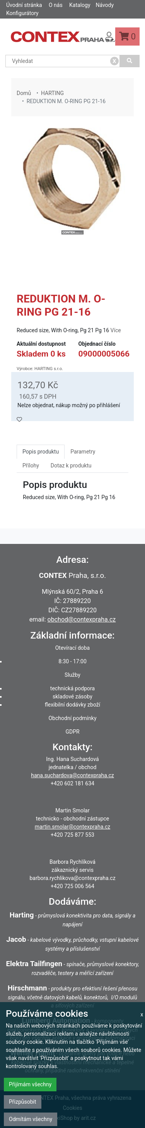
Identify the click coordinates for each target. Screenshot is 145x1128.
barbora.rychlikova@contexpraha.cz (72, 878)
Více (116, 330)
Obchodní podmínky (72, 718)
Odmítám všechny (30, 1119)
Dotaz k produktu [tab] (71, 465)
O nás (56, 5)
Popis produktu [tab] (40, 451)
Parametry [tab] (82, 451)
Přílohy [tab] (30, 465)
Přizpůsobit (22, 1102)
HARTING (52, 93)
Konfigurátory (22, 13)
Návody (105, 5)
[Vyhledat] (130, 61)
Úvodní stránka (24, 5)
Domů (24, 93)
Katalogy (79, 5)
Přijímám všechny (30, 1084)
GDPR (72, 732)
